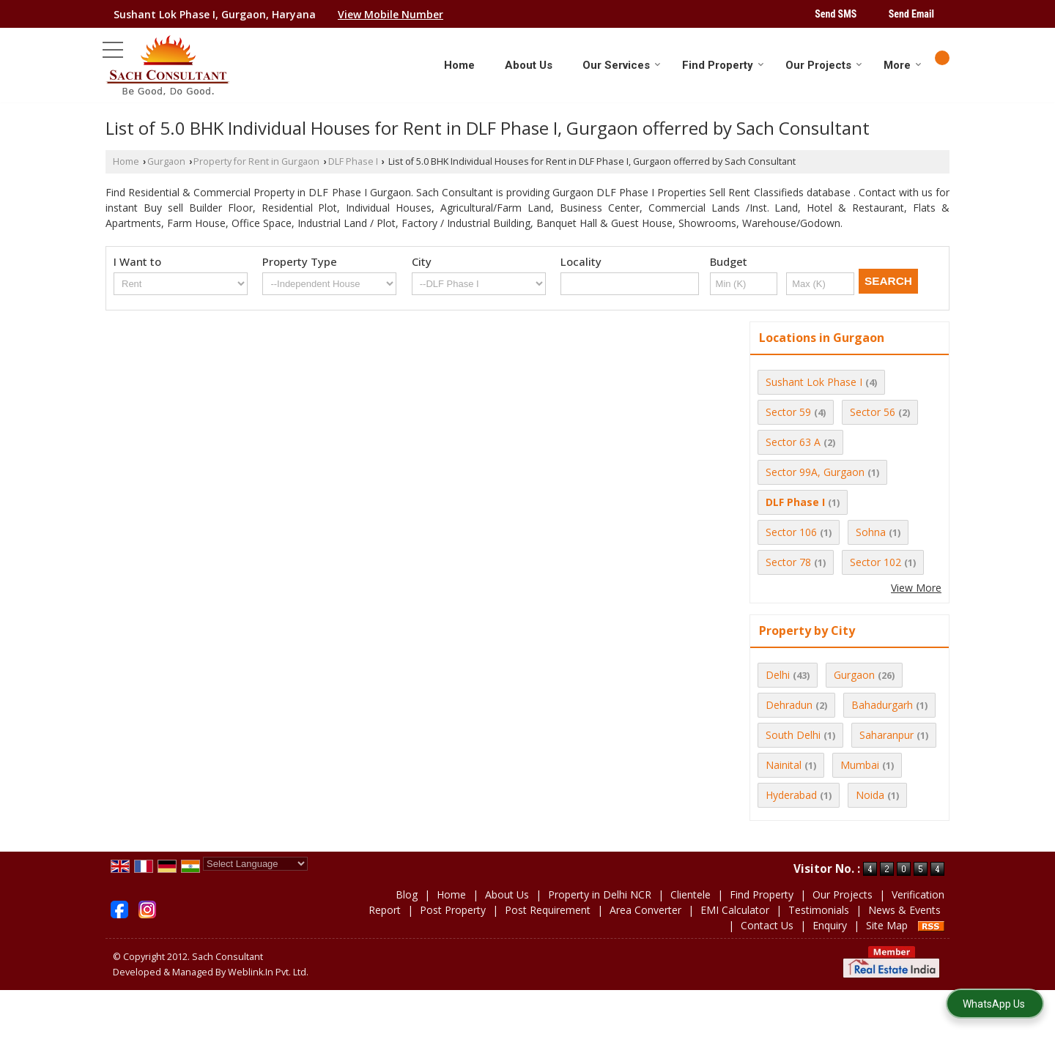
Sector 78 (788, 562)
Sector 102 (875, 562)
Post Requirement (548, 910)
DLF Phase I (353, 161)
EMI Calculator (734, 910)
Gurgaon (166, 161)
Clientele (690, 894)
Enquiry (829, 925)
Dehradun (789, 705)
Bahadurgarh (882, 705)
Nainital (784, 765)
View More (916, 588)
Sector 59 (788, 412)
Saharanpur (886, 735)
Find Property (723, 65)
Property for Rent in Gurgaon (256, 161)
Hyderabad (791, 795)
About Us (528, 65)
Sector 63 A (793, 442)
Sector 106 (791, 532)
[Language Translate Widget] (255, 864)
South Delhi (793, 735)
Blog (407, 894)
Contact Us (767, 925)
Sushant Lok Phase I (814, 382)
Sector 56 (872, 412)
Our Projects (823, 65)
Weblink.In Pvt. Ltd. (268, 972)
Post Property (453, 910)
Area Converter (645, 910)
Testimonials (818, 910)
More (903, 65)
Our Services (621, 65)
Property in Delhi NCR (599, 894)
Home (459, 65)
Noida (870, 795)
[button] (390, 14)
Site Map (887, 925)
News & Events (904, 910)
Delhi (778, 675)
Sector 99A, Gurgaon (815, 472)
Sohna (871, 532)
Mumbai (859, 765)
